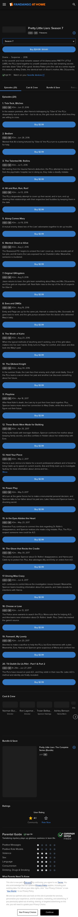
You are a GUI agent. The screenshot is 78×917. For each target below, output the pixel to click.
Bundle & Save (53, 87)
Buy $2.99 (39, 124)
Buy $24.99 (44, 49)
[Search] (74, 4)
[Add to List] (74, 32)
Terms (60, 882)
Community (33, 822)
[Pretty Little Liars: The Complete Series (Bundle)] (57, 749)
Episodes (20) (10, 87)
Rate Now (46, 822)
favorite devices (35, 75)
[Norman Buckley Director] (10, 716)
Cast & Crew (32, 87)
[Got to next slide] (75, 716)
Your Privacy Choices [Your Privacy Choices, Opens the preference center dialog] (27, 912)
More (5, 472)
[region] (39, 897)
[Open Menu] (4, 4)
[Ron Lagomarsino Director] (27, 716)
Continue (49, 912)
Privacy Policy (41, 885)
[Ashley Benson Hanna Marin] (61, 716)
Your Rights (11, 891)
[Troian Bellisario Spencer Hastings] (44, 716)
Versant (28, 882)
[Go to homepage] (27, 4)
